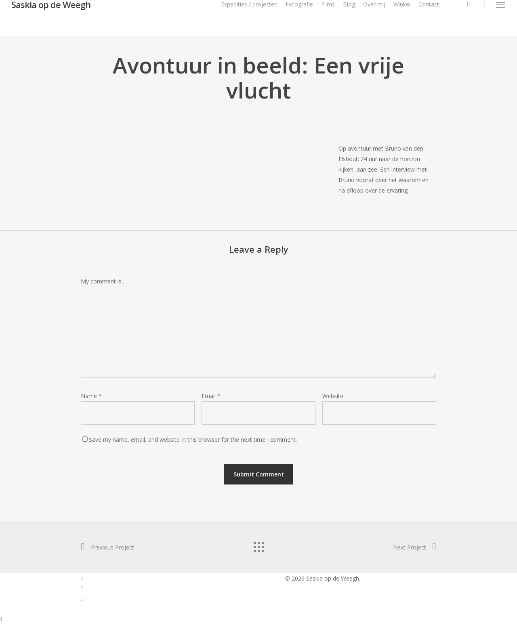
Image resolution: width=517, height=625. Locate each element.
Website (332, 396)
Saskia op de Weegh (50, 4)
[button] (500, 4)
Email (211, 396)
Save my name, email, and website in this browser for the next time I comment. (193, 439)
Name (91, 396)
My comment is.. (102, 281)
